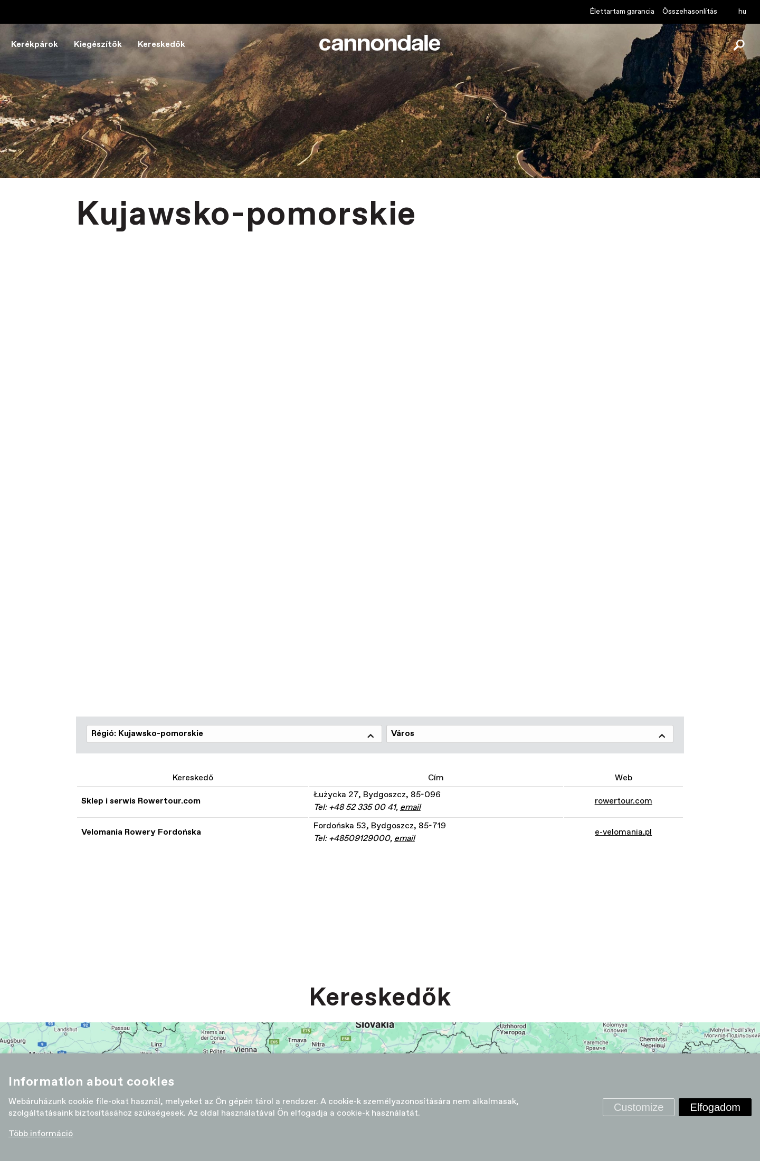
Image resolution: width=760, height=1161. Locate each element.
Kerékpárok (34, 44)
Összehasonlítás (689, 11)
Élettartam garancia (622, 11)
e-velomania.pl (623, 832)
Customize (638, 1107)
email (410, 807)
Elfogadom (715, 1107)
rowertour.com (623, 801)
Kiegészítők (98, 44)
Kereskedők (161, 44)
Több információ (40, 1133)
